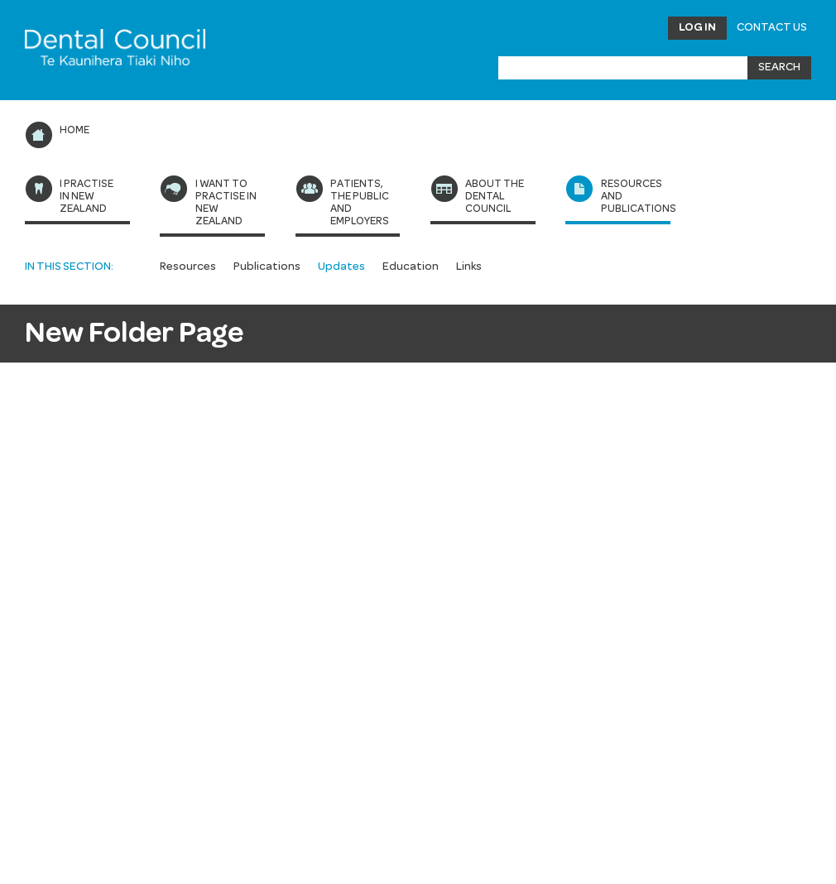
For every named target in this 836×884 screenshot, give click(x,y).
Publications (266, 266)
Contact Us (772, 27)
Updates (341, 266)
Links (469, 266)
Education (410, 266)
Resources (188, 266)
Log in (697, 27)
